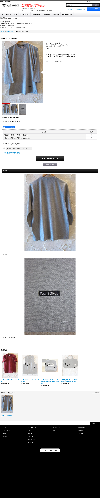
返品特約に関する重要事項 (12, 153)
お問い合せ (80, 433)
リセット (97, 392)
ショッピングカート (8, 430)
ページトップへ (95, 423)
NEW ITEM (30, 436)
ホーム (4, 427)
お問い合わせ (50, 164)
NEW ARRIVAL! (32, 427)
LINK (54, 430)
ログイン (70, 9)
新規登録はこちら (80, 9)
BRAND (30, 433)
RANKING (30, 442)
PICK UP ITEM (31, 439)
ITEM (29, 430)
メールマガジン (57, 427)
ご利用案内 (80, 430)
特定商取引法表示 (82, 427)
